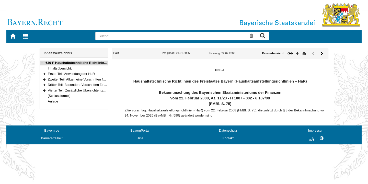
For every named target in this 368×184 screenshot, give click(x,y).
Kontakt (228, 138)
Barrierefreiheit (52, 138)
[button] (42, 63)
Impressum (316, 130)
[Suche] (170, 36)
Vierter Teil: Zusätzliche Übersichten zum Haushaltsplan (89, 90)
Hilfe (140, 138)
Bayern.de (51, 130)
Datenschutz (228, 130)
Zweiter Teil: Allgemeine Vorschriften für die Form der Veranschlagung (99, 79)
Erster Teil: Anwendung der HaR (71, 74)
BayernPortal (140, 130)
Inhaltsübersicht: (60, 68)
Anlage (53, 101)
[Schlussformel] (59, 96)
